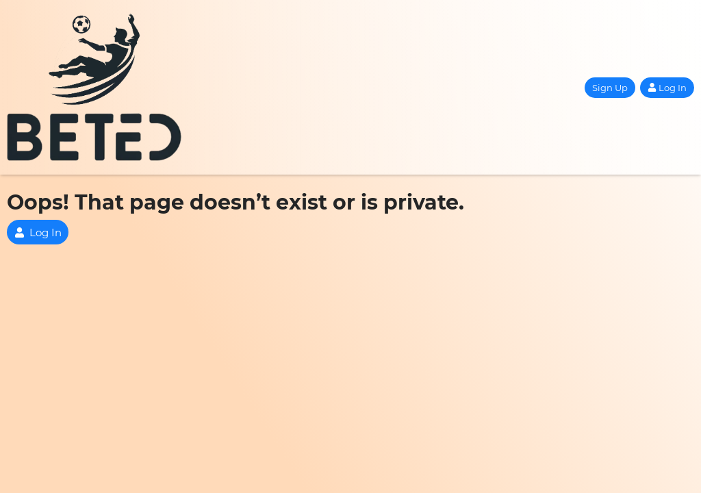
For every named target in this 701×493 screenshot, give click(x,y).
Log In (667, 87)
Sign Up (610, 87)
